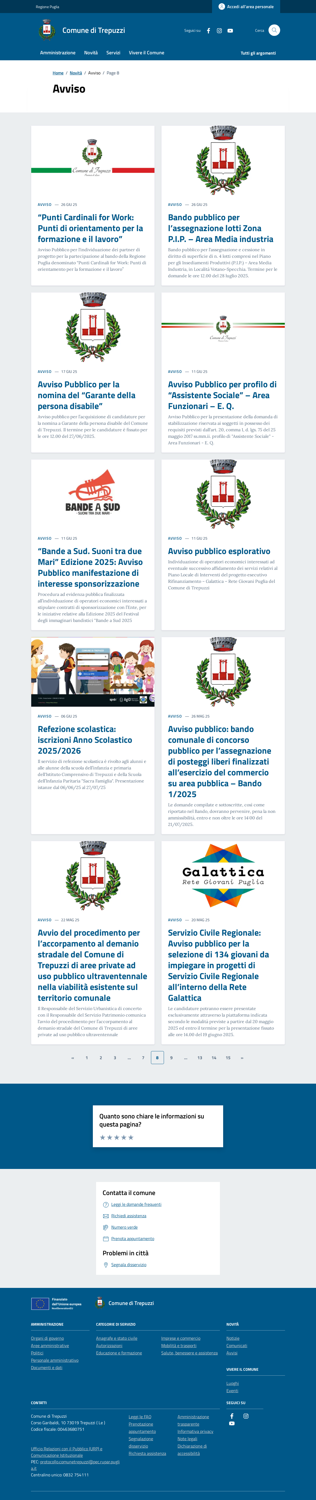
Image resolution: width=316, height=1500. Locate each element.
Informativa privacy (195, 1431)
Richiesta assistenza (147, 1453)
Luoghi (232, 1383)
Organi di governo (47, 1338)
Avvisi (232, 1353)
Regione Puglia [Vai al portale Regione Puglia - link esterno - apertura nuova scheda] (47, 7)
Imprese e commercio (180, 1338)
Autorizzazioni (109, 1345)
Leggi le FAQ (140, 1416)
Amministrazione (57, 52)
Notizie (232, 1338)
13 (199, 1057)
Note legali (187, 1438)
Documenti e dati (46, 1367)
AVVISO (45, 204)
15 (228, 1057)
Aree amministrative (50, 1345)
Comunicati (236, 1345)
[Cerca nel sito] (274, 30)
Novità (91, 52)
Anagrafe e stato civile (116, 1338)
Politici (37, 1353)
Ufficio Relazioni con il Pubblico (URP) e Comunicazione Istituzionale (66, 1451)
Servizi (113, 52)
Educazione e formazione (119, 1353)
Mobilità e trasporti (179, 1345)
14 (213, 1057)
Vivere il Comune (146, 52)
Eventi (232, 1390)
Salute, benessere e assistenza (189, 1353)
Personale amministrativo (54, 1360)
